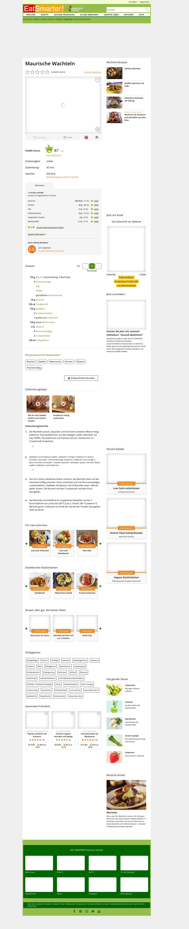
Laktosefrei (31, 696)
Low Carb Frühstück (40, 550)
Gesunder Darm (91, 690)
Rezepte (45, 14)
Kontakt (56, 904)
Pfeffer (39, 290)
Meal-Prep (87, 635)
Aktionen (128, 14)
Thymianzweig (34, 367)
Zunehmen (46, 690)
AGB (62, 904)
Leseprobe (111, 274)
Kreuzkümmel (55, 295)
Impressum (70, 904)
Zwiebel (42, 361)
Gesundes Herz (75, 696)
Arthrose (62, 672)
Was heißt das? (53, 155)
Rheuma (83, 672)
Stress (58, 684)
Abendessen (65, 666)
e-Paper (142, 274)
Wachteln (112, 812)
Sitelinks (47, 904)
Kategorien (31, 906)
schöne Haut (32, 690)
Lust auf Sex (75, 690)
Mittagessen (50, 666)
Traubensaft (42, 304)
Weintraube (55, 361)
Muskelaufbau (70, 684)
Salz (38, 286)
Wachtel (40, 277)
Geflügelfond (42, 340)
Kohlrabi (129, 702)
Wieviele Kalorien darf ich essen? (62, 176)
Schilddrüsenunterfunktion (71, 678)
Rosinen (40, 299)
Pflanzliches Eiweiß (63, 593)
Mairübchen (130, 719)
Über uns (30, 904)
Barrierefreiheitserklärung (121, 904)
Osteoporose (49, 672)
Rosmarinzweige (44, 331)
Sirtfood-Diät (60, 690)
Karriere (39, 904)
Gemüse (66, 660)
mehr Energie (87, 684)
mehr (96, 201)
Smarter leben (111, 14)
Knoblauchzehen (44, 313)
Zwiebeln (40, 308)
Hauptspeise (80, 666)
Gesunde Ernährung (64, 14)
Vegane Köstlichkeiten (126, 577)
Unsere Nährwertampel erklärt (50, 227)
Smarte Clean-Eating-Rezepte (126, 532)
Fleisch (45, 660)
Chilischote (52, 317)
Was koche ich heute (39, 635)
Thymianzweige (43, 281)
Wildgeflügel (32, 660)
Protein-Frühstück (87, 593)
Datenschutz (81, 904)
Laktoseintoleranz (48, 678)
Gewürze (95, 660)
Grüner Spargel (132, 735)
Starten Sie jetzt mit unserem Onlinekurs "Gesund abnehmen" (126, 318)
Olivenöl (40, 326)
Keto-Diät (87, 550)
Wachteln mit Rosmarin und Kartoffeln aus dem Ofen (135, 117)
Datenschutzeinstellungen (98, 904)
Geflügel (55, 660)
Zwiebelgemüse (80, 660)
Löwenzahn (130, 685)
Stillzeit (73, 672)
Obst (39, 666)
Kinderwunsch (33, 672)
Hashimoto (31, 678)
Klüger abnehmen (89, 14)
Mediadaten (138, 904)
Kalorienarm (59, 696)
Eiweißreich (40, 593)
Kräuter (30, 666)
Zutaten (30, 266)
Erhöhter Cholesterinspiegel (39, 684)
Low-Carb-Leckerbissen (126, 488)
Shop (141, 14)
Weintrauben (48, 322)
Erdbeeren (129, 752)
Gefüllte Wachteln (132, 68)
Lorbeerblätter (43, 335)
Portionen (92, 270)
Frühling (30, 14)
